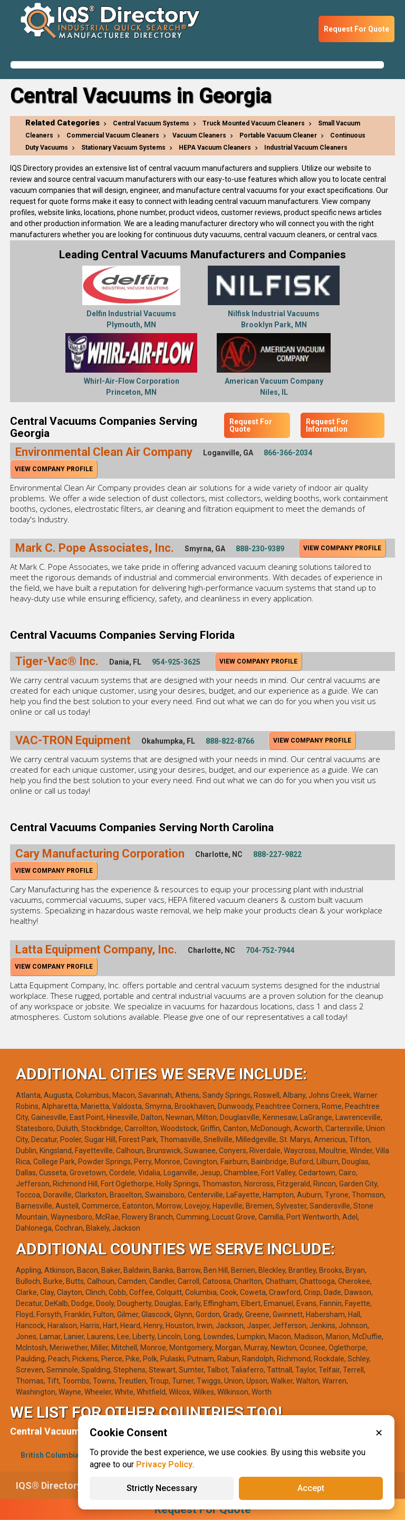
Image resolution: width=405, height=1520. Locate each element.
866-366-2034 (288, 453)
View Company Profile (54, 469)
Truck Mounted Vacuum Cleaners (253, 123)
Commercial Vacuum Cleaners (112, 135)
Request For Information (327, 425)
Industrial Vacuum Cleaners (306, 147)
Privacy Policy (164, 1464)
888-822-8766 (230, 741)
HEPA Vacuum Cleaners (215, 147)
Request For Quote (356, 29)
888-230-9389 (260, 548)
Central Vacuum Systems (151, 123)
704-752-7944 (270, 950)
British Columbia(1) (55, 1455)
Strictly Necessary (162, 1488)
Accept (310, 1488)
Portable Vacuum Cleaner (278, 135)
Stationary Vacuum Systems (123, 147)
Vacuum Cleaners (199, 135)
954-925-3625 (176, 662)
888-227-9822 (277, 854)
